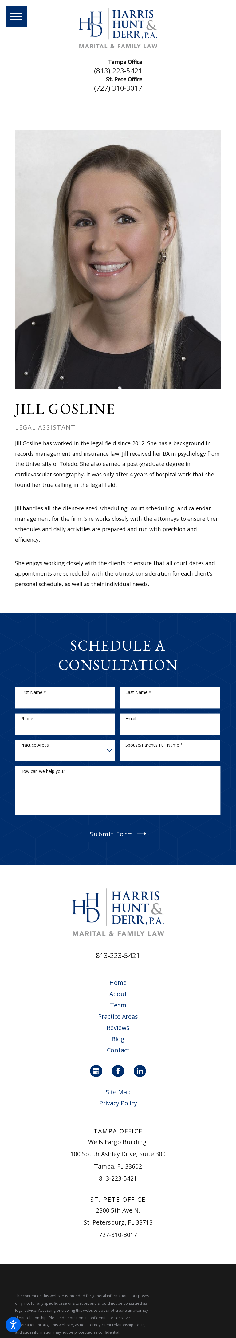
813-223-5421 (118, 955)
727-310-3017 (118, 1234)
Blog (118, 1039)
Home (118, 982)
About (118, 994)
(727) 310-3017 (118, 88)
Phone (26, 718)
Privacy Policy (118, 1103)
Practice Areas (34, 745)
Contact (118, 1050)
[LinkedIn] (140, 1071)
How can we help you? (42, 771)
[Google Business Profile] (96, 1071)
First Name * (33, 692)
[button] (13, 1324)
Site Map (118, 1092)
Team (118, 1005)
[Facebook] (118, 1071)
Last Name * (138, 692)
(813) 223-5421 (118, 70)
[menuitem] (118, 982)
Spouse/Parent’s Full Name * (154, 745)
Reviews (118, 1027)
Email (130, 718)
